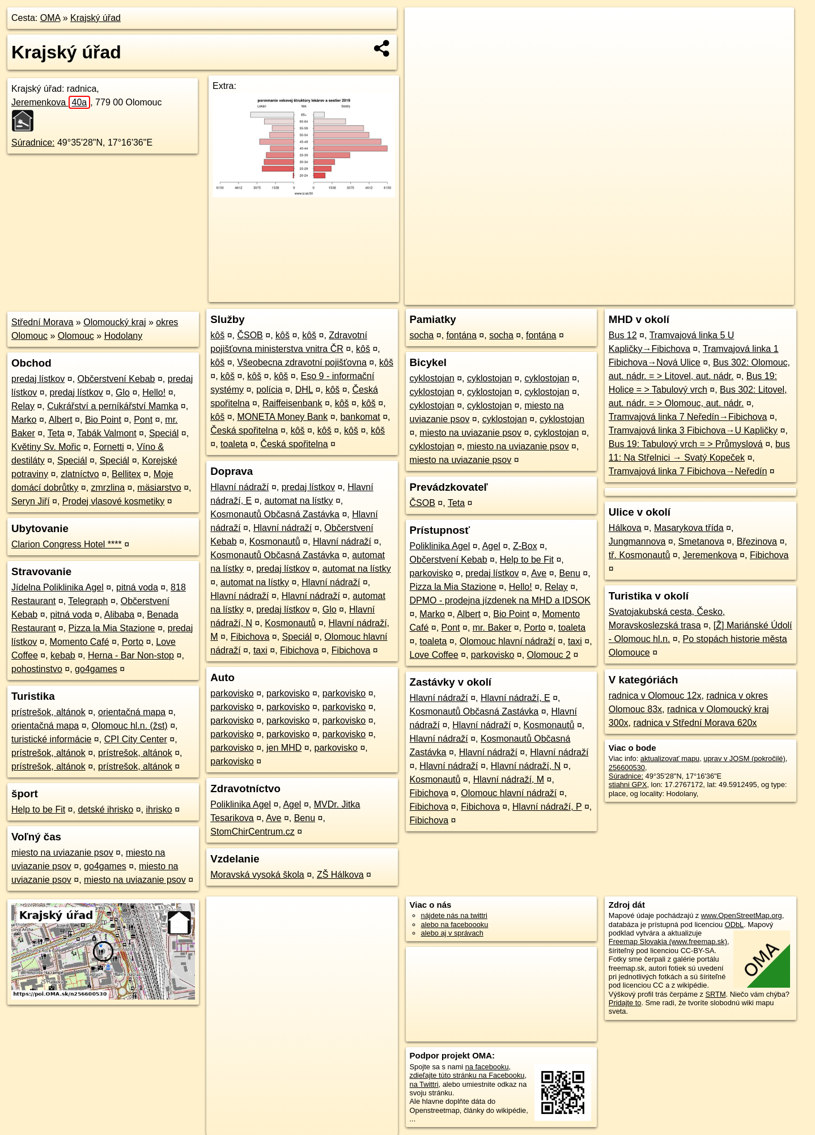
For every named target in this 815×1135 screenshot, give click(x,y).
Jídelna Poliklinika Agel (57, 587)
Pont (143, 419)
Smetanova (701, 541)
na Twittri (424, 1084)
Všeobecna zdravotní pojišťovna (301, 362)
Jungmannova (637, 541)
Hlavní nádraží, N (526, 766)
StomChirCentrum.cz (252, 831)
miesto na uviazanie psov (62, 852)
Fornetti (109, 447)
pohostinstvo (36, 669)
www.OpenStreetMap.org (741, 915)
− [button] (424, 44)
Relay (23, 406)
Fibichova (250, 636)
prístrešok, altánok (48, 712)
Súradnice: (33, 142)
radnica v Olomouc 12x (655, 695)
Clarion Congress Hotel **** (66, 544)
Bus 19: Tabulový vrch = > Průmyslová (686, 444)
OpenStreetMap (602, 296)
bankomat (360, 417)
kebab (62, 655)
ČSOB (249, 335)
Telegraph (88, 601)
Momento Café (79, 642)
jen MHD (284, 748)
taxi (260, 650)
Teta (56, 433)
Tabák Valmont (107, 433)
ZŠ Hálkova (340, 874)
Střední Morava (42, 322)
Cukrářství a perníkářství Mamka (112, 406)
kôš (217, 335)
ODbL (734, 924)
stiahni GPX (628, 784)
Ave (273, 818)
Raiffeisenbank (292, 403)
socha (422, 335)
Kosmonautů (274, 541)
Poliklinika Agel (240, 804)
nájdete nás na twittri (454, 915)
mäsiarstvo (159, 487)
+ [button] (424, 26)
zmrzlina (108, 487)
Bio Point (103, 419)
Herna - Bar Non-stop (131, 655)
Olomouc (76, 336)
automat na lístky (298, 500)
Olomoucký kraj (114, 322)
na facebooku (487, 1066)
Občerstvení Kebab (116, 379)
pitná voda (137, 587)
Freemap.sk (660, 296)
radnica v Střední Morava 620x (695, 723)
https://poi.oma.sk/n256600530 (744, 296)
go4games (96, 669)
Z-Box (525, 546)
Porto (132, 642)
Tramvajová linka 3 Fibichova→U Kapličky (693, 430)
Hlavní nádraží (239, 487)
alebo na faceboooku (455, 924)
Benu (304, 818)
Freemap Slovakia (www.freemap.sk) (668, 941)
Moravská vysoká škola (257, 874)
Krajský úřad (95, 18)
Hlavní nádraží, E (515, 698)
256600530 (627, 767)
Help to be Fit (38, 809)
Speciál (164, 433)
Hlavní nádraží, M (508, 779)
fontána (462, 335)
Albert (61, 419)
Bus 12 (623, 335)
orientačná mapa (131, 712)
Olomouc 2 (549, 655)
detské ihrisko (105, 809)
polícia (269, 389)
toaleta (234, 444)
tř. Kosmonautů (639, 555)
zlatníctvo (80, 474)
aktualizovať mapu (669, 758)
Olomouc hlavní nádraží (507, 641)
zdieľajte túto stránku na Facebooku (467, 1075)
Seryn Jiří (30, 501)
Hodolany (123, 336)
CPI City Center (135, 739)
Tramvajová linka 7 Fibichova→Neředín (688, 471)
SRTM (716, 994)
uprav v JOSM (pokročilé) (744, 758)
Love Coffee (434, 655)
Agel (292, 804)
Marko (23, 419)
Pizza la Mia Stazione (112, 628)
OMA (50, 18)
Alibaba (119, 614)
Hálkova (625, 528)
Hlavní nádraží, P (546, 806)
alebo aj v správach (452, 933)
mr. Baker (492, 627)
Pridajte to (625, 1002)
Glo (123, 392)
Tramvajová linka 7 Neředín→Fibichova (688, 417)
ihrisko (159, 809)
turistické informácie (51, 739)
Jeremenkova (50, 102)
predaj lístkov (38, 379)
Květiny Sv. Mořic (45, 447)
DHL (304, 389)
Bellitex (126, 474)
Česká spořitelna (244, 430)
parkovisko (231, 693)
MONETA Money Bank (282, 417)
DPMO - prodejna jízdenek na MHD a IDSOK (500, 600)
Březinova (757, 541)
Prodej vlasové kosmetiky (113, 501)
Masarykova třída (689, 528)
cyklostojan (432, 378)
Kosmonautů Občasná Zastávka (274, 514)
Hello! (153, 392)
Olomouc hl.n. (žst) (129, 725)
